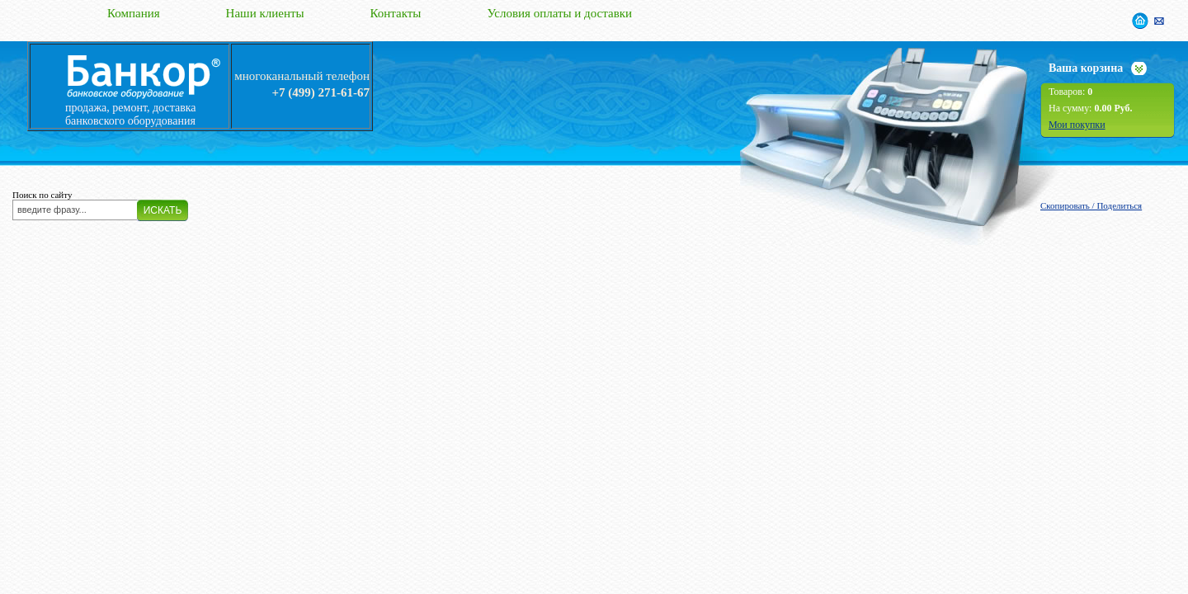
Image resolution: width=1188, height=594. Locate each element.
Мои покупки (1077, 124)
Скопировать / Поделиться (1091, 205)
